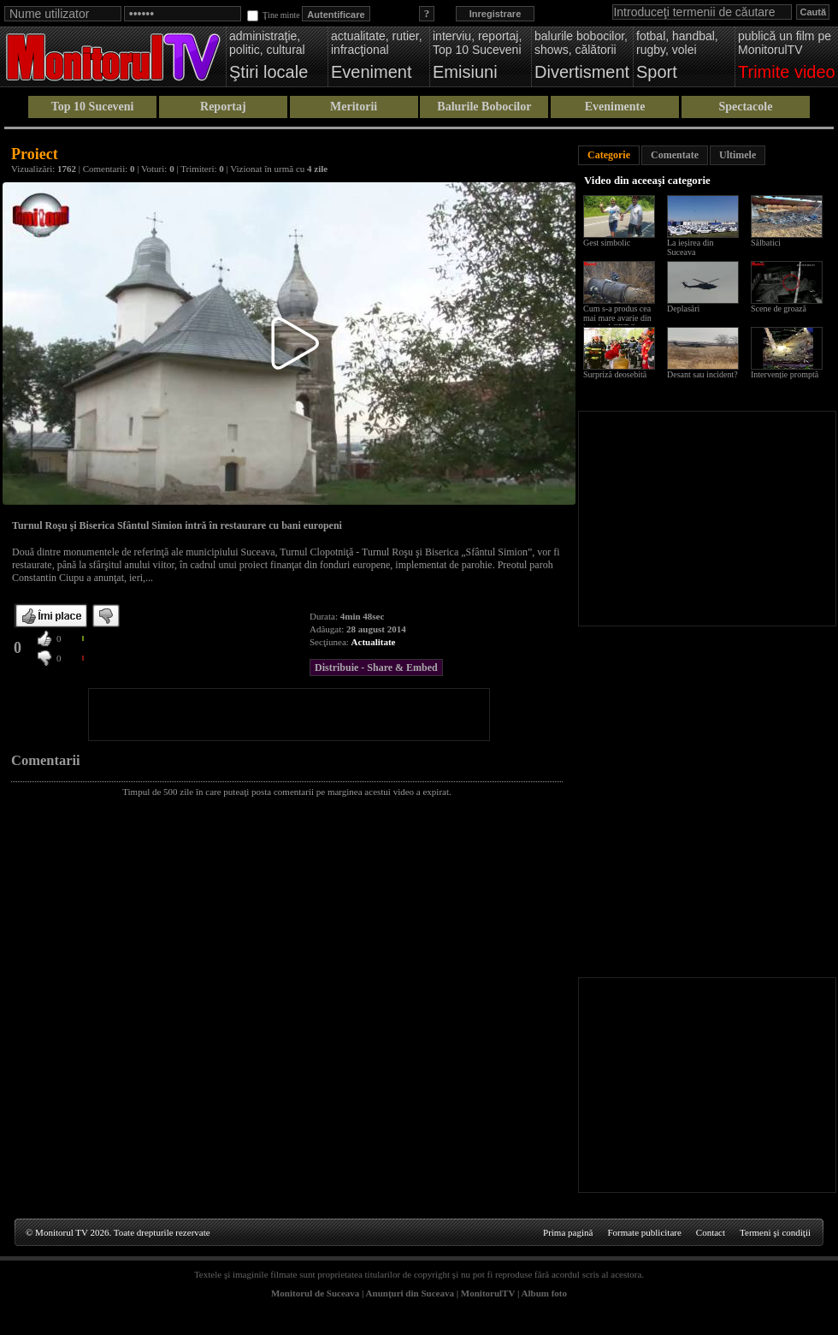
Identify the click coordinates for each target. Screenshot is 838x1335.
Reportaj (223, 106)
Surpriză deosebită (614, 374)
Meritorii (353, 106)
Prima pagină (568, 1232)
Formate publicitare (644, 1232)
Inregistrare (495, 14)
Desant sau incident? (702, 374)
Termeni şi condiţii (775, 1232)
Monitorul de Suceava (315, 1293)
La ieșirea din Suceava (690, 247)
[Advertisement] (289, 714)
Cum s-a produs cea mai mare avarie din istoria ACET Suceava (621, 318)
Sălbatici (766, 242)
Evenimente (615, 106)
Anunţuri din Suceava (410, 1293)
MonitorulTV (488, 1293)
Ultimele (737, 155)
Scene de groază (778, 308)
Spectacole (745, 106)
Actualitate (373, 642)
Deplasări (683, 308)
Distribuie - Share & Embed (376, 667)
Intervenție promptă (784, 374)
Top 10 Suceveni (92, 106)
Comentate (675, 155)
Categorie (608, 155)
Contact (710, 1232)
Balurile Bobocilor (484, 106)
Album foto (544, 1293)
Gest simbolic (606, 242)
